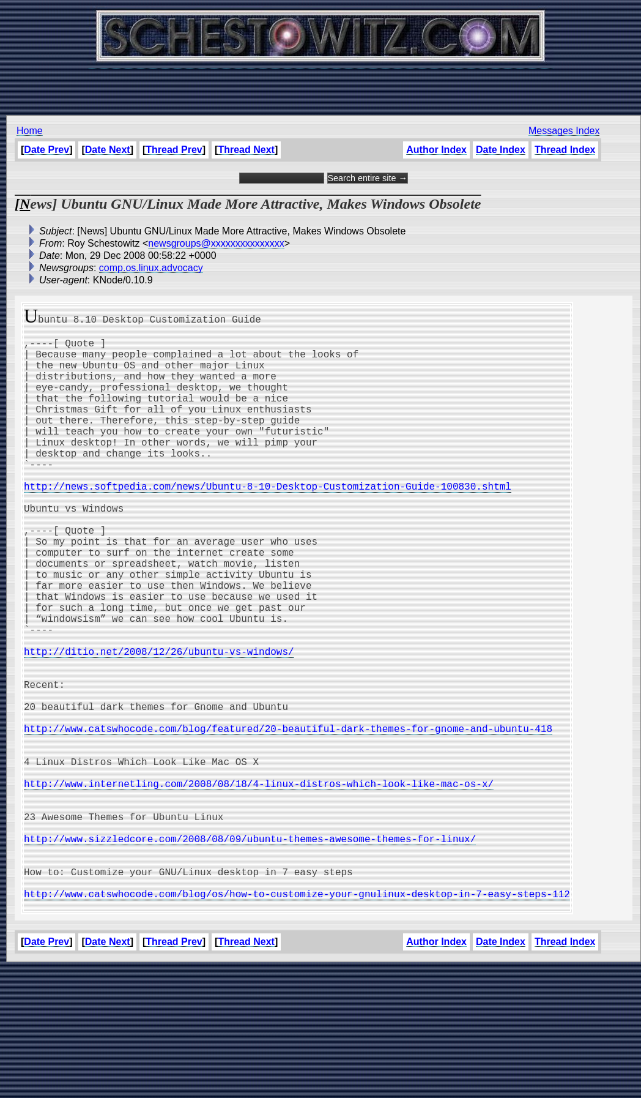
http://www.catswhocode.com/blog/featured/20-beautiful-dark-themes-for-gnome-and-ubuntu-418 (288, 819)
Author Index (436, 149)
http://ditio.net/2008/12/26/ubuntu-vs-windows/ (159, 724)
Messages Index (564, 130)
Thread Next (246, 149)
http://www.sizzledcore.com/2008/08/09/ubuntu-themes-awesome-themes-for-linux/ (250, 953)
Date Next (107, 149)
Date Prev (46, 149)
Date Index (500, 149)
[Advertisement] (320, 85)
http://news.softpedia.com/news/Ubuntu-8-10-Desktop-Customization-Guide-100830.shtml (267, 522)
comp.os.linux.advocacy (151, 268)
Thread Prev (174, 149)
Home (30, 130)
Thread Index (565, 149)
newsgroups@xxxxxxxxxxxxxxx (216, 243)
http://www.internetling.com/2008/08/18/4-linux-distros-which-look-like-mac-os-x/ (259, 886)
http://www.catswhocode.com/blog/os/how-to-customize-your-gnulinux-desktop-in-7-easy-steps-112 (297, 1021)
